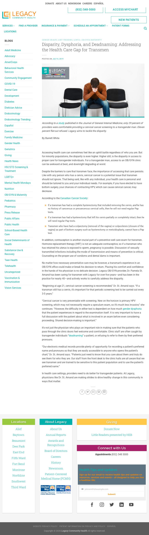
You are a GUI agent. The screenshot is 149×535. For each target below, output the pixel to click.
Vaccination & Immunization (12, 280)
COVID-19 (10, 83)
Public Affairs (12, 218)
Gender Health (12, 143)
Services (8, 25)
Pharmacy (10, 206)
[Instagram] (101, 505)
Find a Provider (28, 25)
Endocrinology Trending (17, 119)
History (56, 462)
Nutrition (9, 188)
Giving (8, 155)
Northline (18, 475)
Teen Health (11, 260)
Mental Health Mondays (18, 182)
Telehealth (10, 265)
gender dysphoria (132, 308)
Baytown (18, 435)
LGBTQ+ (9, 177)
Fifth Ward (19, 458)
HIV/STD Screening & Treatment (16, 169)
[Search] (145, 28)
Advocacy (10, 56)
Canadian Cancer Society (74, 198)
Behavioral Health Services (14, 70)
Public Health (12, 224)
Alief (19, 429)
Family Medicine (13, 137)
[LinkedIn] (104, 392)
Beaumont (18, 440)
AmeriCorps (11, 62)
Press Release (12, 212)
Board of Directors (56, 451)
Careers (87, 3)
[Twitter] (87, 392)
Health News (11, 161)
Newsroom (74, 3)
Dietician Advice (13, 107)
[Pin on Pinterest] (98, 392)
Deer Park (18, 446)
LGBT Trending (65, 40)
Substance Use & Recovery (14, 252)
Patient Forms (120, 25)
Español (99, 3)
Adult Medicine (13, 50)
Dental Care (11, 89)
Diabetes (9, 101)
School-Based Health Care (16, 232)
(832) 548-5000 (86, 9)
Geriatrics (10, 149)
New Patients (129, 19)
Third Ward (18, 487)
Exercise (9, 131)
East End (18, 452)
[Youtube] (131, 505)
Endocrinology (12, 113)
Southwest (18, 481)
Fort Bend (18, 464)
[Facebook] (82, 392)
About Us (61, 3)
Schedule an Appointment (91, 25)
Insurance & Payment (55, 25)
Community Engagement (18, 78)
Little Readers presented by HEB (112, 435)
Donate (49, 3)
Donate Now (112, 429)
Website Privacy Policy (45, 526)
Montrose (18, 470)
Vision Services (13, 287)
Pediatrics (10, 200)
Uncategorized (12, 272)
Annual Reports (56, 435)
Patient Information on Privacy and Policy (82, 526)
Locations (10, 31)
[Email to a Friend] (93, 392)
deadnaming (76, 335)
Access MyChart (125, 9)
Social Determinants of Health (17, 242)
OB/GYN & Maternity (16, 194)
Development (12, 95)
